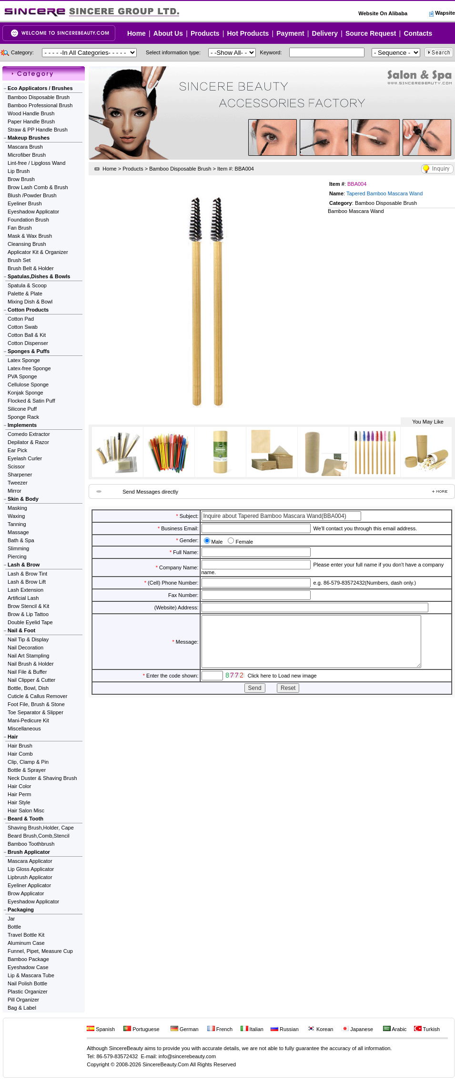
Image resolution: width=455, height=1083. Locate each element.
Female (244, 542)
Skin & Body (23, 499)
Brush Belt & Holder (31, 268)
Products (205, 33)
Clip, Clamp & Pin (28, 762)
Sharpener (20, 474)
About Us (168, 33)
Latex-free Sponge (29, 368)
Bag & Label (22, 1008)
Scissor (16, 466)
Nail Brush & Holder (31, 664)
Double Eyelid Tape (30, 622)
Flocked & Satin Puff (31, 401)
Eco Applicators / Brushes (40, 88)
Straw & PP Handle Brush (38, 129)
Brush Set (19, 260)
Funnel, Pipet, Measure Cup (40, 951)
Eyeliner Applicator (29, 885)
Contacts (418, 33)
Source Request (370, 33)
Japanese (357, 1029)
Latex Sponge (24, 360)
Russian (285, 1029)
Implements (22, 425)
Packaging (21, 909)
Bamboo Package (28, 959)
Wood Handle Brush (31, 113)
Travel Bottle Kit (26, 935)
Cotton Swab (23, 327)
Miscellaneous (24, 728)
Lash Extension (25, 590)
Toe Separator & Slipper (35, 712)
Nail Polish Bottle (27, 983)
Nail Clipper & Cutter (31, 680)
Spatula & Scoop (27, 285)
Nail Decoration (25, 647)
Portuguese (141, 1029)
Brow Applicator (26, 893)
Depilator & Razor (28, 442)
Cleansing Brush (27, 244)
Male (217, 542)
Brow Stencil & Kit (28, 606)
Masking (17, 508)
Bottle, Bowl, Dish (28, 688)
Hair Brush (20, 746)
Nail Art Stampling (28, 655)
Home (136, 33)
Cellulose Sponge (28, 384)
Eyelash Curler (25, 458)
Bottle (14, 927)
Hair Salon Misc (26, 810)
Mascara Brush (25, 147)
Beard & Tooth (25, 818)
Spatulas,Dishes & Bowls (39, 276)
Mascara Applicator (30, 861)
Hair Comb (20, 754)
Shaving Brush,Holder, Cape (41, 827)
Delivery (325, 33)
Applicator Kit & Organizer (38, 252)
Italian (252, 1029)
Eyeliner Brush (25, 203)
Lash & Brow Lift (27, 582)
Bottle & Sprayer (27, 770)
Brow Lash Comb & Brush (38, 187)
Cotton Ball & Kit (27, 335)
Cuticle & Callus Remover (37, 696)
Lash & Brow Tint (27, 574)
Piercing (17, 556)
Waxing (16, 516)
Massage (18, 532)
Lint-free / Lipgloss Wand (36, 163)
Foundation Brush (28, 220)
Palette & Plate (25, 293)
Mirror (14, 491)
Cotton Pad (21, 319)
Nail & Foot (21, 630)
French (220, 1029)
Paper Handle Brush (31, 121)
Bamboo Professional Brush (40, 105)
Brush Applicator (29, 852)
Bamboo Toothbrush (31, 844)
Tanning (17, 524)
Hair (13, 736)
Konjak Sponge (25, 392)
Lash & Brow (24, 564)
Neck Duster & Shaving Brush (42, 778)
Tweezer (18, 483)
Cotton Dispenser (28, 343)
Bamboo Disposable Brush (39, 97)
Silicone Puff (22, 409)
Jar (11, 918)
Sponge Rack (23, 417)
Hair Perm (19, 794)
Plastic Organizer (28, 991)
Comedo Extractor (29, 434)
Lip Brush (19, 171)
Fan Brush (20, 228)
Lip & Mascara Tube (31, 975)
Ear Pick (17, 450)
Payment (290, 33)
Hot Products (248, 33)
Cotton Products (28, 310)
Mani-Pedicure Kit (28, 720)
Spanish (101, 1029)
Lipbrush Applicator (30, 877)
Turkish (427, 1029)
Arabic (395, 1029)
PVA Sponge (22, 376)
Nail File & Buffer (27, 672)
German (185, 1029)
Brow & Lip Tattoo (28, 614)
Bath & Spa (21, 540)
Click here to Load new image (282, 685)
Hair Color (19, 786)
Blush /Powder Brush (32, 195)
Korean (320, 1029)
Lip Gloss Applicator (31, 869)
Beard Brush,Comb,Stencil (39, 836)
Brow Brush (21, 179)
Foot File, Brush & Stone (36, 704)
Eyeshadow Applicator (33, 211)
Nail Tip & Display (28, 639)
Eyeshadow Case (28, 967)
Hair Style (19, 802)
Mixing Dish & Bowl (30, 301)
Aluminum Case (26, 943)
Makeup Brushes (29, 138)
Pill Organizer (23, 999)
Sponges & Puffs (29, 351)
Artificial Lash (23, 598)
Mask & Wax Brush (30, 236)
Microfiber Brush (27, 155)
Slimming (18, 548)
